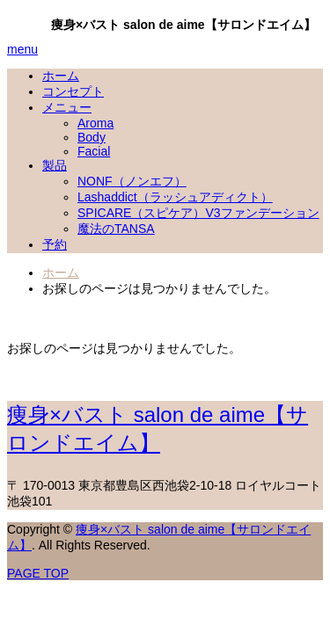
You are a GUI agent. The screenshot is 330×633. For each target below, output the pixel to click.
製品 (54, 165)
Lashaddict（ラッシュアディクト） (175, 197)
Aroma (95, 123)
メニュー (67, 107)
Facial (93, 151)
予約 (54, 244)
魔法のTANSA (116, 229)
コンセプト (73, 91)
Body (91, 137)
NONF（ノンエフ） (132, 181)
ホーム (60, 76)
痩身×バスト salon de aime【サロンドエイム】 (183, 25)
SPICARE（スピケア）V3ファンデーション (198, 213)
